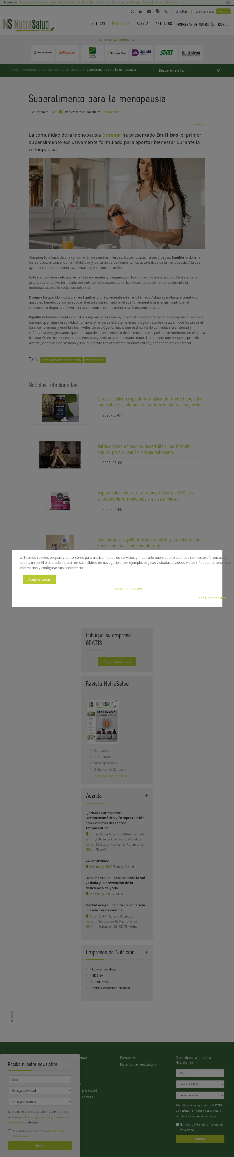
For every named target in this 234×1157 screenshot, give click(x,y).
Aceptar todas (39, 579)
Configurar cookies (211, 597)
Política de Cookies (127, 588)
